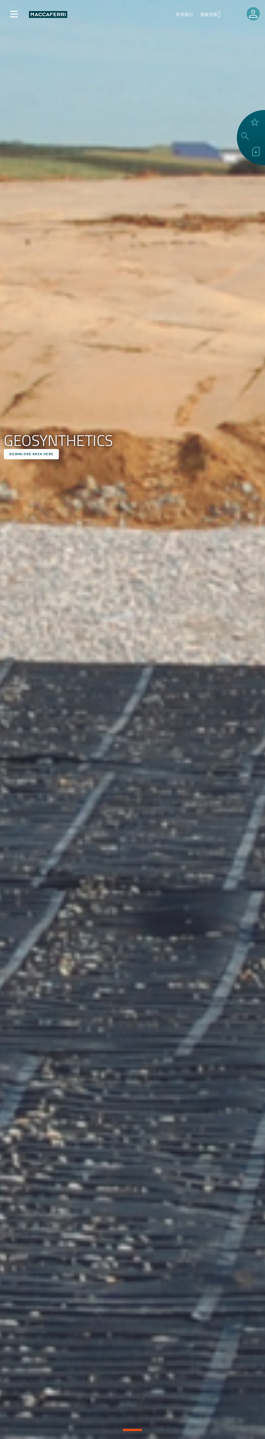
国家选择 (209, 14)
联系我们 (184, 14)
